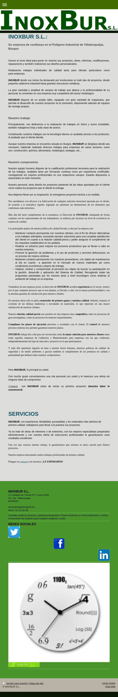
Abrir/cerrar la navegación (59, 4)
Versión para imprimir (15, 683)
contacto (24, 461)
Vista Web (110, 686)
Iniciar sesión (108, 683)
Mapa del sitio (36, 683)
